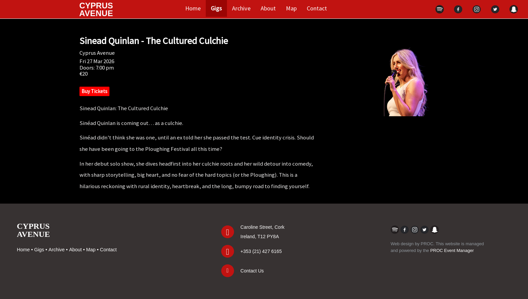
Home (193, 8)
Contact (317, 8)
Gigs (216, 8)
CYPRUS (96, 9)
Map (291, 8)
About (268, 8)
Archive (241, 8)
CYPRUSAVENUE (33, 230)
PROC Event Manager (452, 250)
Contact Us (252, 270)
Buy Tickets (94, 91)
